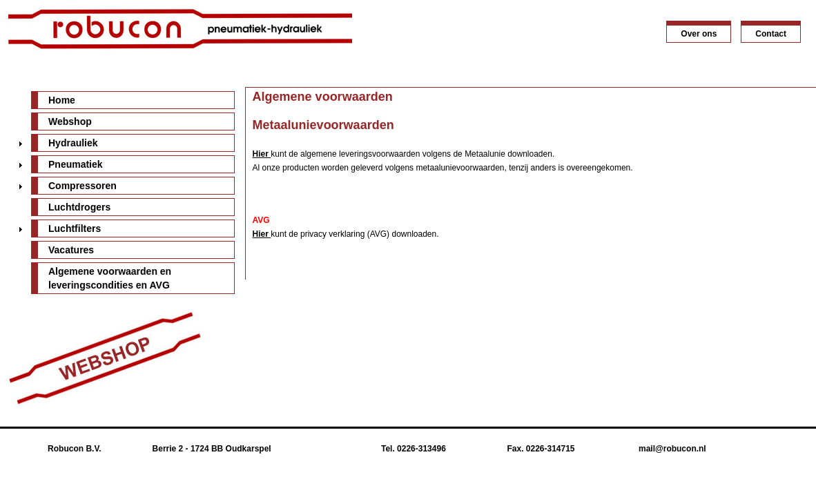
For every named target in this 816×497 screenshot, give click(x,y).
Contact (770, 34)
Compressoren (82, 185)
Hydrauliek (73, 142)
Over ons (699, 34)
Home (61, 100)
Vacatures (71, 249)
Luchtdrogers (79, 207)
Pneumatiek (75, 164)
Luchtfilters (74, 228)
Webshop (70, 121)
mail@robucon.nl (672, 449)
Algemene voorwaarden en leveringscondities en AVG (109, 278)
